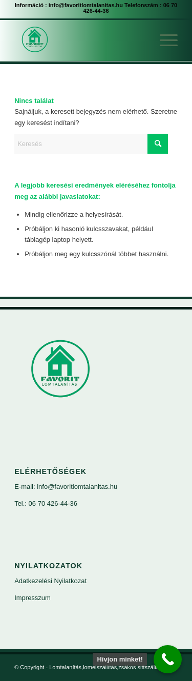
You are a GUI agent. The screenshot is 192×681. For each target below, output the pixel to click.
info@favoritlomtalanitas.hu (86, 5)
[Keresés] (91, 144)
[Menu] (164, 40)
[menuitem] (164, 40)
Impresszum (32, 598)
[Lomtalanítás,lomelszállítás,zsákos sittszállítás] (79, 40)
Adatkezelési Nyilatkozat (50, 581)
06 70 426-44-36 (53, 503)
